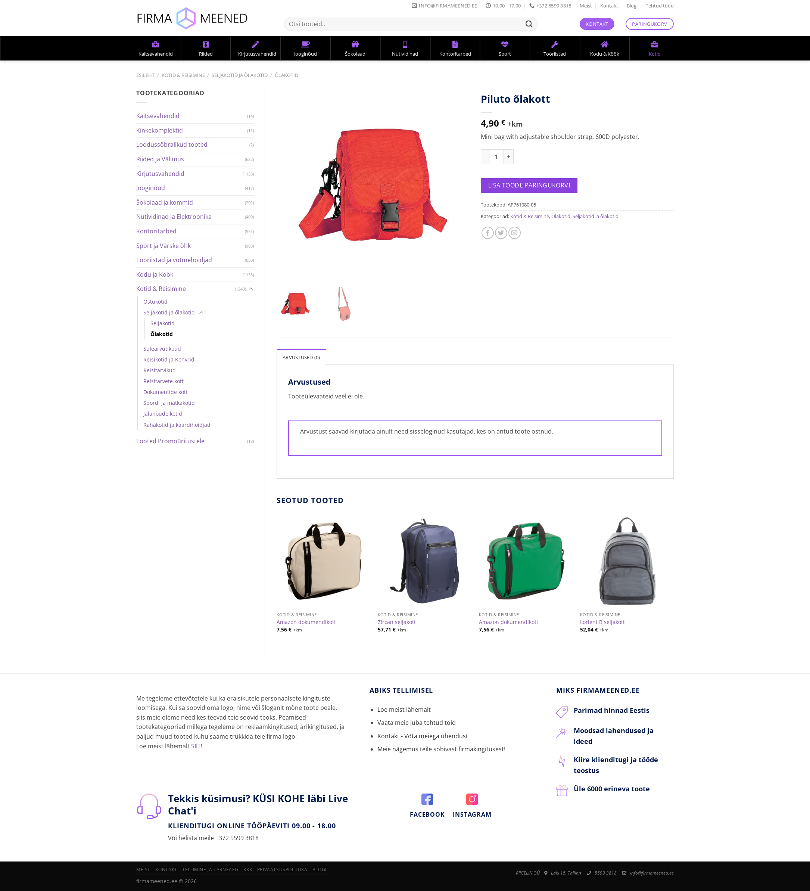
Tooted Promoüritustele (170, 441)
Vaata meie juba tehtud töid (416, 722)
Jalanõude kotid (162, 413)
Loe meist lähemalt (404, 709)
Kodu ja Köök (154, 274)
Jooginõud (150, 188)
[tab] (301, 357)
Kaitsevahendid (158, 116)
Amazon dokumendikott (306, 622)
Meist (586, 5)
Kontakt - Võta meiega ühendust (422, 736)
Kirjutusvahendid (160, 174)
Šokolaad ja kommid (164, 202)
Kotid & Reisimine (183, 75)
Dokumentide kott (165, 391)
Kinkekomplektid (159, 130)
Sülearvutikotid (162, 348)
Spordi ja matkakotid (169, 402)
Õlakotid (286, 75)
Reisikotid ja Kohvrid (168, 359)
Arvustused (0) (301, 357)
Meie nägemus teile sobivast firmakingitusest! (441, 749)
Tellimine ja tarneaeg (210, 869)
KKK (247, 869)
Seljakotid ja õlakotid (240, 75)
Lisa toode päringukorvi (529, 185)
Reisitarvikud (159, 370)
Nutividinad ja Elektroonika (174, 216)
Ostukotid (155, 301)
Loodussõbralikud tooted (172, 144)
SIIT (196, 746)
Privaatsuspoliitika (282, 869)
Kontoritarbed (156, 231)
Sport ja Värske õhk (163, 246)
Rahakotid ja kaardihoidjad (177, 424)
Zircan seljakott (397, 622)
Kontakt (609, 5)
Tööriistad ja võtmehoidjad (174, 260)
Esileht (145, 75)
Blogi (632, 5)
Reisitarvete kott (163, 381)
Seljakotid (162, 323)
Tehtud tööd (660, 5)
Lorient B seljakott (602, 622)
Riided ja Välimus (160, 159)
